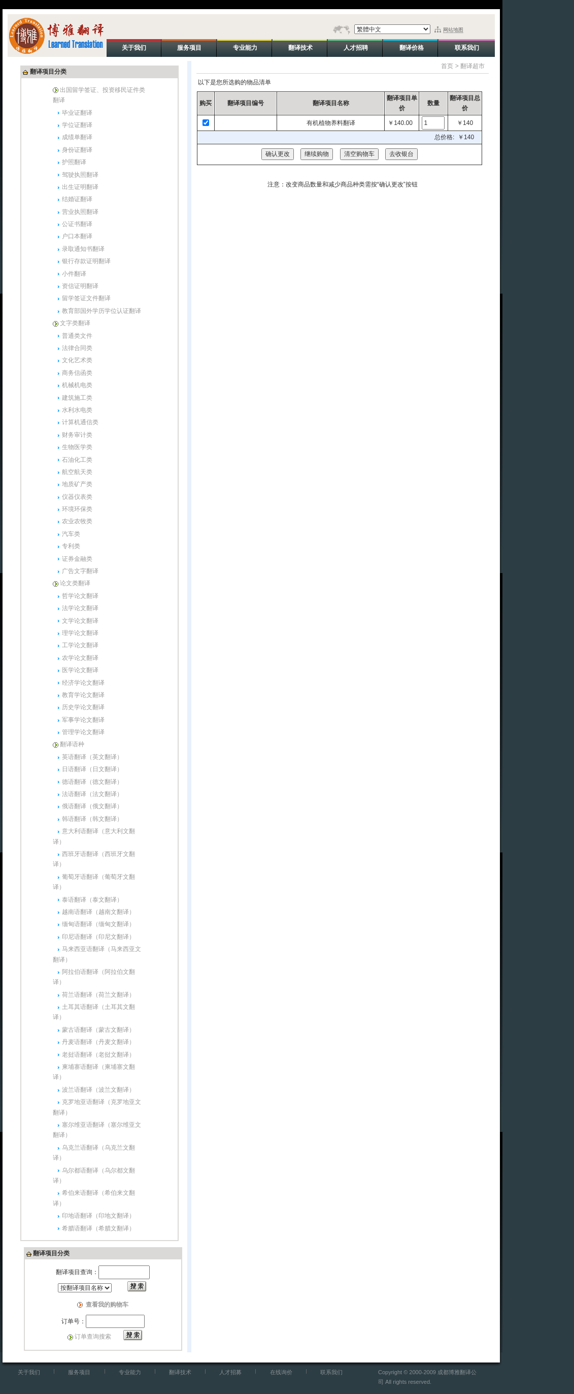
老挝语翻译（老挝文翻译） (98, 1054)
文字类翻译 (75, 323)
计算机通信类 (80, 422)
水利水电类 (77, 410)
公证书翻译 (77, 224)
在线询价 (281, 1372)
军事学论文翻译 (83, 719)
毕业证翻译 (77, 112)
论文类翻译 (75, 583)
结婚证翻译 (77, 199)
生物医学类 (77, 447)
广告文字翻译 (80, 571)
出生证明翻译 (80, 187)
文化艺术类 (77, 360)
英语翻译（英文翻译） (92, 757)
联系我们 (331, 1372)
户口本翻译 (77, 236)
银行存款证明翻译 (86, 261)
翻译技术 (180, 1372)
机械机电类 (77, 385)
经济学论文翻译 (83, 682)
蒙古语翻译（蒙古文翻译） (98, 1029)
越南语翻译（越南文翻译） (98, 911)
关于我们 (29, 1372)
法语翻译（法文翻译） (92, 794)
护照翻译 (74, 162)
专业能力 (130, 1372)
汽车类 (71, 533)
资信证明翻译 (80, 286)
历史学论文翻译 (83, 707)
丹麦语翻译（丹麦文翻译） (98, 1042)
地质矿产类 (77, 484)
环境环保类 (77, 509)
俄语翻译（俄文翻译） (92, 806)
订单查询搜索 (93, 1336)
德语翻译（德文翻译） (92, 781)
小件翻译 (74, 273)
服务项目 (79, 1372)
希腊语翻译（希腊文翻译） (98, 1228)
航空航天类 (77, 472)
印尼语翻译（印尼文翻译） (98, 936)
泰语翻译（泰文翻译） (92, 899)
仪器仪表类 (77, 496)
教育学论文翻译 (83, 695)
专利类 (71, 546)
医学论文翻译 (80, 670)
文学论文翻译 (80, 620)
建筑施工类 (77, 397)
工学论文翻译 (80, 645)
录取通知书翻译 (83, 248)
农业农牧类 (77, 521)
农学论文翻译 (80, 657)
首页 (447, 66)
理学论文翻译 (80, 633)
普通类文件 (77, 335)
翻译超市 (472, 66)
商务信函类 (77, 372)
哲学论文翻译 (80, 595)
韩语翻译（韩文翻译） (92, 818)
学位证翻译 (77, 125)
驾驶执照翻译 (80, 174)
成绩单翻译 (77, 137)
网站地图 (453, 30)
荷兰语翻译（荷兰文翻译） (98, 994)
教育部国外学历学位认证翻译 (101, 310)
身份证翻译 (77, 149)
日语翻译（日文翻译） (92, 769)
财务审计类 (77, 434)
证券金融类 (77, 558)
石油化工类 (77, 459)
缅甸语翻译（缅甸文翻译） (98, 924)
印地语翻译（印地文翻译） (98, 1215)
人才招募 (230, 1372)
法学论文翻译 (80, 608)
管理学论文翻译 (83, 732)
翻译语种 (72, 744)
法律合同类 (77, 348)
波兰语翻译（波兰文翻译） (98, 1089)
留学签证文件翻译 (86, 298)
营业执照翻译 (80, 211)
